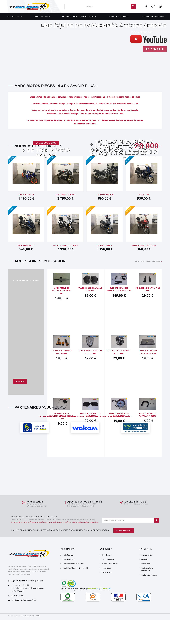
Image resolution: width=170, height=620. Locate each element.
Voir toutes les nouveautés (147, 146)
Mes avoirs (144, 559)
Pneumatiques (106, 568)
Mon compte (145, 549)
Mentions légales (68, 559)
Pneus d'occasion (42, 17)
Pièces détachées (14, 17)
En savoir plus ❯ (124, 530)
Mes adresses (145, 564)
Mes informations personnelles (147, 569)
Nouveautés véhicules (119, 17)
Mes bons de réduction (149, 575)
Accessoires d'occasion (153, 17)
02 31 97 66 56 (17, 595)
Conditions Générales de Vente (73, 564)
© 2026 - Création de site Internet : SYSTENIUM (24, 616)
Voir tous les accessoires (147, 261)
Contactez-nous (68, 555)
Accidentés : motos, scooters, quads (79, 17)
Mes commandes (146, 555)
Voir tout (20, 381)
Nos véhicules (106, 555)
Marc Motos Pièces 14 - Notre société (75, 568)
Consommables (107, 572)
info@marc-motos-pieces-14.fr (37, 506)
